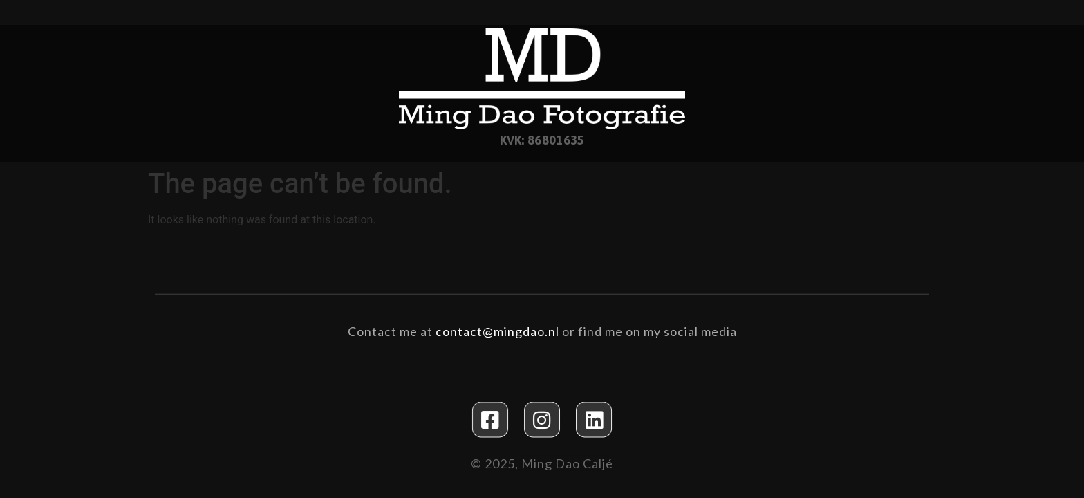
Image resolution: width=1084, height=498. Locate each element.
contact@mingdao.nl (497, 330)
